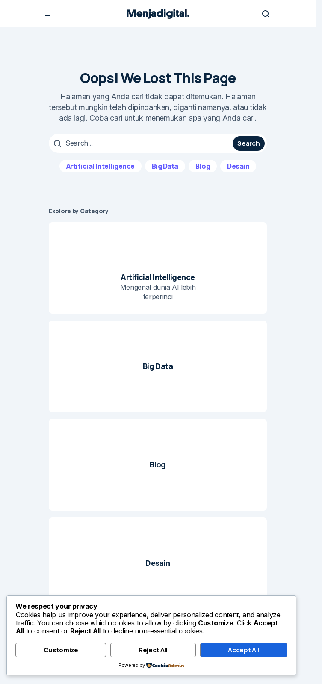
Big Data (165, 166)
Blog (202, 166)
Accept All (243, 649)
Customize (61, 649)
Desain (238, 166)
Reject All (153, 649)
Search (248, 143)
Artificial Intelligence (100, 166)
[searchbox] (142, 143)
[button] (50, 13)
